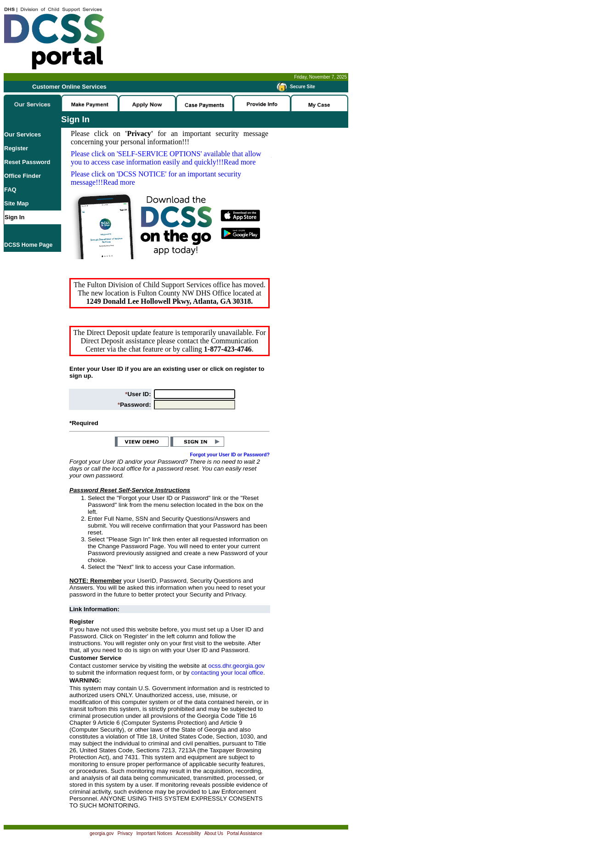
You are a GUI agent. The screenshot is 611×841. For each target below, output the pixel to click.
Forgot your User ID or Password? (230, 454)
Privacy (125, 833)
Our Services (22, 134)
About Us (213, 833)
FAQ (10, 189)
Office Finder (22, 175)
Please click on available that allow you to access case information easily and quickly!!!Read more (166, 158)
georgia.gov (101, 833)
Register (16, 148)
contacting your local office (227, 672)
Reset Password (27, 162)
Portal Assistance (244, 833)
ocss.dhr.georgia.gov (236, 665)
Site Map (16, 203)
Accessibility (188, 833)
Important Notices (154, 833)
